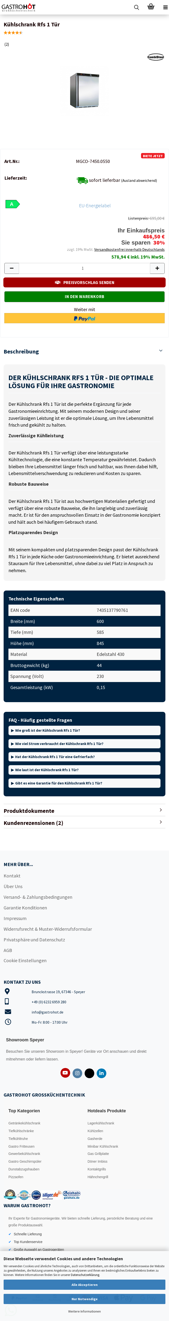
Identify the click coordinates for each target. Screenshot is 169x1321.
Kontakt (12, 876)
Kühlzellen (95, 1131)
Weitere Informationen (84, 1311)
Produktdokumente (29, 810)
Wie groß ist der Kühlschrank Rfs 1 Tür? (47, 730)
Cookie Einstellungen (25, 960)
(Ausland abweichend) (139, 180)
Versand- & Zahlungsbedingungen (38, 897)
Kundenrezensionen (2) (33, 823)
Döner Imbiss (97, 1161)
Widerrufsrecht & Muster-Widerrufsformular (48, 929)
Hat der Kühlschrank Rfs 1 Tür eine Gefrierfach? (55, 756)
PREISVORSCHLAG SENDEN (84, 282)
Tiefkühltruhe (18, 1139)
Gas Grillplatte (98, 1154)
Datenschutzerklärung (85, 1275)
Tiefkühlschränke (21, 1131)
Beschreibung (21, 351)
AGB (8, 950)
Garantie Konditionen (25, 908)
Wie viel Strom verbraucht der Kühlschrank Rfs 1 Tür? (59, 743)
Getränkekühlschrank (24, 1123)
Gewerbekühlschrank (24, 1154)
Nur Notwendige (85, 1299)
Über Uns (13, 886)
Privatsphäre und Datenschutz (34, 940)
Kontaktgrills (97, 1169)
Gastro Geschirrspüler (24, 1161)
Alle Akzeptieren (85, 1285)
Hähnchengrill (98, 1177)
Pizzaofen (15, 1177)
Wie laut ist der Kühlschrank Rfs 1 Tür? (47, 770)
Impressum (15, 918)
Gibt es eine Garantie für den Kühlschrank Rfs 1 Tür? (58, 783)
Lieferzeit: (15, 178)
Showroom (55, 1051)
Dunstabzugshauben (23, 1169)
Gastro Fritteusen (21, 1146)
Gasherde (95, 1139)
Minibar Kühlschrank (103, 1146)
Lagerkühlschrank (101, 1123)
